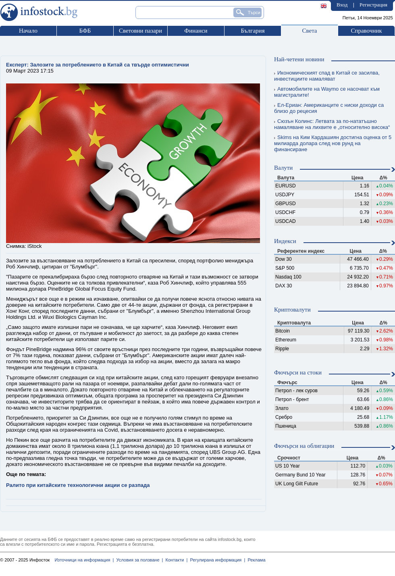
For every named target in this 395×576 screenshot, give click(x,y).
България (252, 30)
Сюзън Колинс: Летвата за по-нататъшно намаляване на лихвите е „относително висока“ (332, 124)
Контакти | (175, 559)
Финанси (195, 30)
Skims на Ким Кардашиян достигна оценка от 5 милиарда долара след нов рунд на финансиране (332, 143)
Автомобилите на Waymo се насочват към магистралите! (327, 92)
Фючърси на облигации (304, 446)
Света (309, 30)
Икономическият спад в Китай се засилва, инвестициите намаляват (327, 76)
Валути (283, 167)
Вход (342, 5)
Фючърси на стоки (298, 372)
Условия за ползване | (138, 559)
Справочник (366, 30)
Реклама (255, 559)
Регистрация (373, 5)
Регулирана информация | (216, 559)
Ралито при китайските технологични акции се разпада (78, 485)
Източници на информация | (84, 559)
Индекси (285, 241)
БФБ (85, 30)
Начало (28, 30)
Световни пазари (140, 30)
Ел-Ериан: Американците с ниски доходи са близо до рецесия (329, 108)
